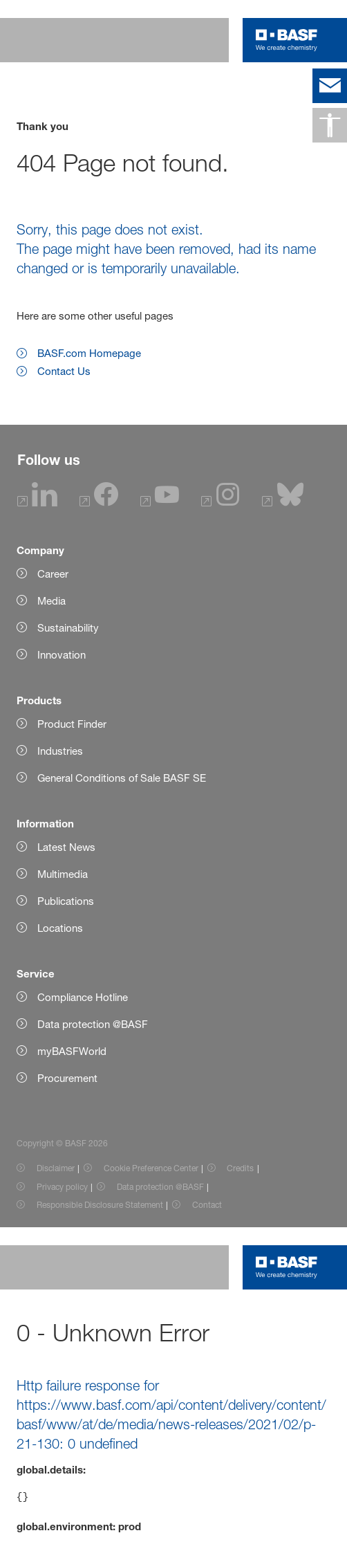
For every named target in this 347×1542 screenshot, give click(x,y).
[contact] (329, 85)
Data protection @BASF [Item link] (160, 1187)
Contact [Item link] (207, 1205)
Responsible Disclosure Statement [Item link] (100, 1205)
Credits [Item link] (240, 1168)
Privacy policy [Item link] (62, 1187)
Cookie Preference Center (151, 1168)
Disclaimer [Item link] (56, 1168)
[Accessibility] (329, 125)
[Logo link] (286, 40)
